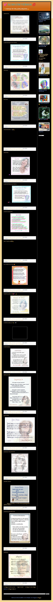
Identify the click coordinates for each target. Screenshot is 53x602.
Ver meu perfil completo (42, 59)
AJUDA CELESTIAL (8, 211)
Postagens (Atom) (12, 589)
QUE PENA (6, 415)
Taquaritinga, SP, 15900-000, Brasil (15, 40)
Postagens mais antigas (30, 587)
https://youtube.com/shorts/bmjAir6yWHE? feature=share (17, 504)
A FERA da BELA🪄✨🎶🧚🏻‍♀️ (10, 322)
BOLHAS (6, 99)
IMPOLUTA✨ (7, 374)
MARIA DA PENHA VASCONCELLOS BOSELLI (44, 55)
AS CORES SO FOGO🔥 (9, 264)
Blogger (39, 597)
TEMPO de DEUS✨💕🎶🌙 (10, 293)
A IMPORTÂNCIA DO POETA (10, 42)
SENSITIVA (6, 13)
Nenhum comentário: (16, 38)
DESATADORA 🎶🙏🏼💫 (9, 129)
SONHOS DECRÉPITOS (9, 511)
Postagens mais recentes (9, 587)
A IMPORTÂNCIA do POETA (10, 184)
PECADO (6, 70)
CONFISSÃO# (7, 346)
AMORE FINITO (7, 481)
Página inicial (20, 587)
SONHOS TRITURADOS (9, 451)
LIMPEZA (6, 552)
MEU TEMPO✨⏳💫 (8, 241)
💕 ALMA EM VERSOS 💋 (20, 4)
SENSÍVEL (6, 152)
